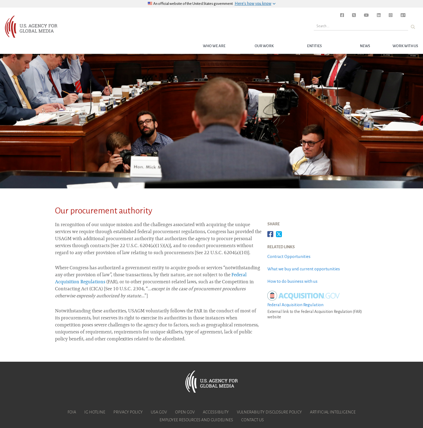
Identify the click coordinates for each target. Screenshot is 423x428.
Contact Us (252, 420)
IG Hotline (94, 412)
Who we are (214, 46)
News (365, 46)
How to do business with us (292, 281)
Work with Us (405, 46)
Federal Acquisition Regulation (295, 304)
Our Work (264, 46)
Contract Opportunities (289, 256)
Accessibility (216, 412)
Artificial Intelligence (333, 412)
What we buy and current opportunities (303, 269)
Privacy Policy (128, 412)
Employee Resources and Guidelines (196, 420)
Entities (314, 46)
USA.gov (159, 412)
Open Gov (185, 412)
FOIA (71, 412)
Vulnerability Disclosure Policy (269, 412)
